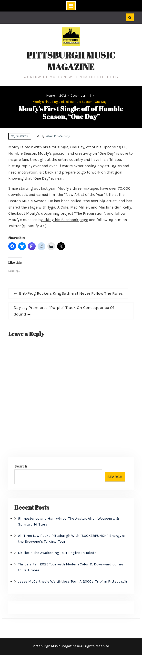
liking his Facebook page (65, 219)
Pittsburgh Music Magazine (71, 61)
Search (20, 466)
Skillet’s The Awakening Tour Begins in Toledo (57, 552)
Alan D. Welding (58, 136)
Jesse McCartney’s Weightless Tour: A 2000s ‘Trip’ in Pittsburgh (72, 581)
